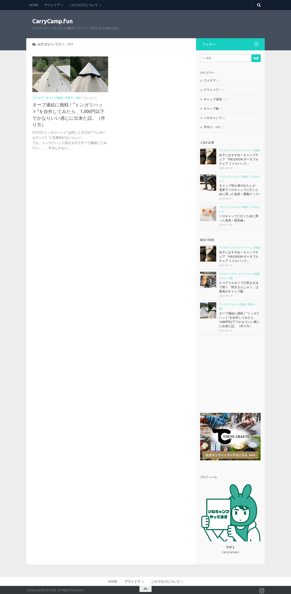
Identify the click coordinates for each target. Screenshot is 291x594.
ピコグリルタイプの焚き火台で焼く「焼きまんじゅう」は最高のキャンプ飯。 (238, 287)
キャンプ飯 (211, 108)
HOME (33, 5)
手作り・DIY (73, 97)
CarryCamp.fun (52, 21)
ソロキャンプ (213, 117)
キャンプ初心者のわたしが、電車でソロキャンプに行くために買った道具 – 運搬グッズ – (239, 190)
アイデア (38, 97)
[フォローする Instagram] (256, 44)
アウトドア (52, 5)
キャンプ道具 (54, 97)
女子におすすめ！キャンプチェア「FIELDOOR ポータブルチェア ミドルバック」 (238, 159)
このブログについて (83, 5)
